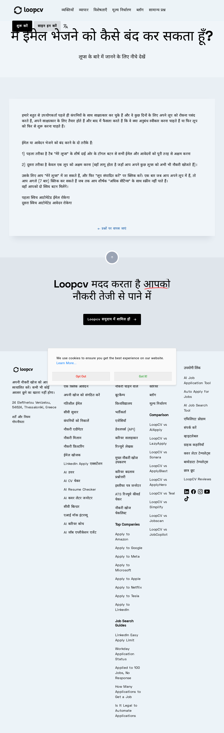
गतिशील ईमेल (73, 403)
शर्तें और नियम (21, 417)
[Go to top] (112, 257)
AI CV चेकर (72, 481)
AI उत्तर (69, 472)
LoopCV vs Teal (162, 493)
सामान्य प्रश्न (157, 10)
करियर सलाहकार (126, 438)
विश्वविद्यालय (123, 403)
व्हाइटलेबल (191, 436)
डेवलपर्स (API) (125, 429)
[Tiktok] (186, 500)
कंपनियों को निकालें (76, 421)
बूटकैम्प (120, 395)
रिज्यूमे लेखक (124, 446)
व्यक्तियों (68, 10)
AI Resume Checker (80, 489)
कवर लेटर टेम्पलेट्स (197, 453)
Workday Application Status (124, 654)
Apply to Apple (128, 579)
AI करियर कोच (74, 524)
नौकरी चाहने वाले (126, 386)
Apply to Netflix (128, 587)
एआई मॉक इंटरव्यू (76, 515)
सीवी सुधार (71, 412)
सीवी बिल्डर (71, 506)
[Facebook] (193, 493)
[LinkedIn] (186, 493)
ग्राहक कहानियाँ (194, 445)
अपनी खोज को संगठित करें (82, 395)
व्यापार (83, 10)
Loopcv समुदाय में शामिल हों (112, 319)
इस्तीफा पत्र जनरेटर (128, 485)
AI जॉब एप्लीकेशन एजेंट (80, 532)
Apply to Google (128, 548)
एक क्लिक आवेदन (76, 386)
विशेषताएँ (100, 10)
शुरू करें (22, 26)
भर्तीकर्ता (120, 412)
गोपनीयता (18, 422)
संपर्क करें (190, 427)
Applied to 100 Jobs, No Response (127, 673)
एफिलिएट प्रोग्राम (195, 419)
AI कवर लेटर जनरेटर (78, 498)
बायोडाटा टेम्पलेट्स (196, 462)
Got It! (143, 376)
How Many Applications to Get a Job (128, 692)
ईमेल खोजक (72, 455)
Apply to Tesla (127, 596)
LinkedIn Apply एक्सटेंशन (83, 463)
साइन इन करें (47, 26)
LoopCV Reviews (197, 479)
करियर (154, 386)
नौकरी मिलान (72, 438)
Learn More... (66, 363)
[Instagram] (200, 493)
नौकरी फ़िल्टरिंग (74, 446)
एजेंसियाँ (120, 421)
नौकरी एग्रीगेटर (73, 429)
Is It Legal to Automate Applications (126, 711)
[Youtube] (207, 493)
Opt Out (81, 376)
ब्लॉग (140, 10)
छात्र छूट (189, 470)
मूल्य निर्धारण (121, 10)
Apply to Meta (127, 556)
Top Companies (127, 524)
